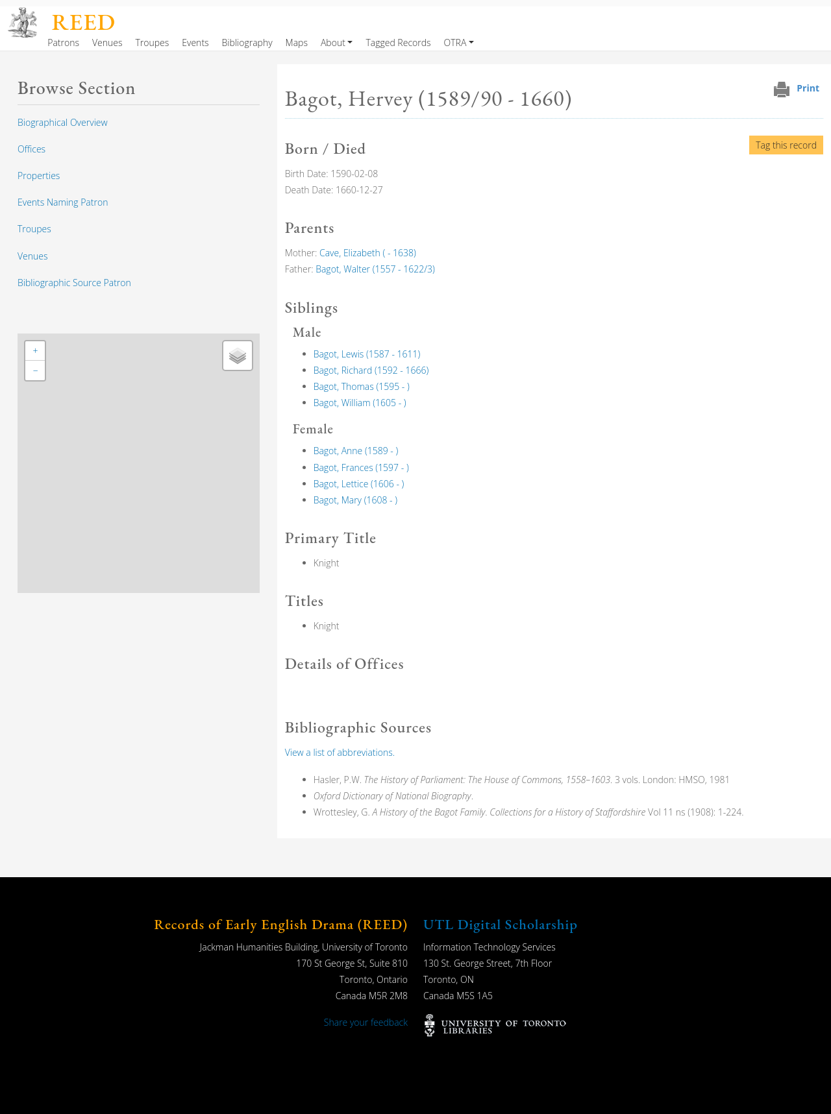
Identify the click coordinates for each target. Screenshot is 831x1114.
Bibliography (247, 42)
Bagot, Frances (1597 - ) (361, 467)
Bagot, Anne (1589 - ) (356, 450)
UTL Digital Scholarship (500, 924)
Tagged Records (398, 42)
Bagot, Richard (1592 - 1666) (371, 370)
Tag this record (786, 145)
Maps (297, 42)
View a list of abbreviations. (340, 752)
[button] (35, 351)
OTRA (455, 42)
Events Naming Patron (63, 202)
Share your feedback (366, 1022)
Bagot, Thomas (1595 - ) (362, 386)
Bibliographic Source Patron (74, 282)
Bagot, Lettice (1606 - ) (359, 484)
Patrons (63, 42)
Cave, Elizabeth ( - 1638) (367, 253)
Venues (107, 42)
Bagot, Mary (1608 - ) (355, 500)
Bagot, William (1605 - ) (360, 402)
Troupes (152, 42)
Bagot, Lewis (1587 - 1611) (367, 354)
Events (195, 42)
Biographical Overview (63, 122)
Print (808, 88)
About (333, 42)
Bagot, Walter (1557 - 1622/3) (375, 269)
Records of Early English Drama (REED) (281, 924)
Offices (31, 149)
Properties (39, 175)
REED (84, 21)
